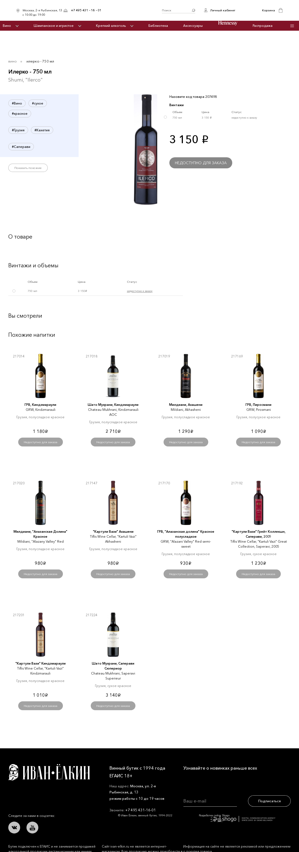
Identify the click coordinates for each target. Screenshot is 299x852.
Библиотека (158, 25)
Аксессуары (193, 25)
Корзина (268, 10)
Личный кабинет (222, 10)
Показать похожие (28, 168)
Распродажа (263, 25)
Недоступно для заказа (201, 162)
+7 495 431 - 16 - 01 (86, 10)
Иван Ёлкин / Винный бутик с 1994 (132, 10)
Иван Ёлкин (49, 772)
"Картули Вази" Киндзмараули (40, 663)
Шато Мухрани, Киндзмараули (113, 405)
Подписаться (269, 801)
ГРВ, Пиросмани (258, 405)
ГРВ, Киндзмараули (40, 405)
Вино (7, 25)
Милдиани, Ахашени (185, 405)
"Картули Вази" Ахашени (113, 531)
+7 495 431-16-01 (140, 810)
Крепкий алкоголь (111, 25)
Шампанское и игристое (54, 25)
